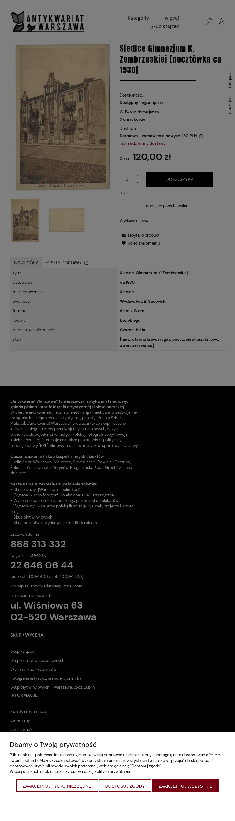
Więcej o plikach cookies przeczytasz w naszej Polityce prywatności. (71, 771)
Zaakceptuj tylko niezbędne (57, 786)
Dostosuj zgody (125, 786)
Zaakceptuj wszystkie (185, 786)
